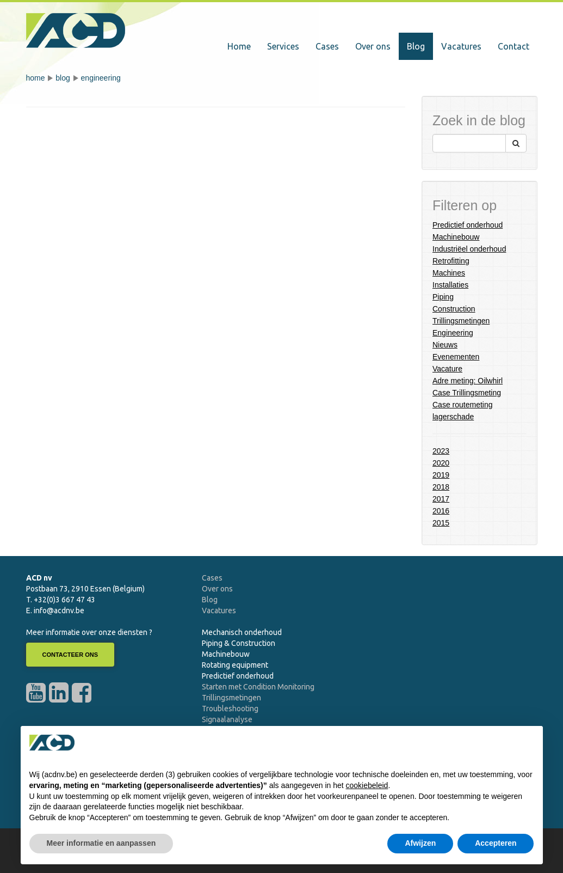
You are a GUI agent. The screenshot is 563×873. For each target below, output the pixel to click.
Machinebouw (455, 237)
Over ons (373, 46)
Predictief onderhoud (467, 225)
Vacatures (461, 46)
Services (283, 46)
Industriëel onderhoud (469, 249)
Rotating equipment (235, 665)
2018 (440, 487)
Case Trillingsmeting (466, 392)
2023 (440, 451)
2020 (440, 463)
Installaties (450, 284)
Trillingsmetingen (461, 320)
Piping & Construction (238, 643)
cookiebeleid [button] (367, 785)
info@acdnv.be (59, 610)
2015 (440, 522)
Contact (513, 46)
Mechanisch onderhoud (242, 632)
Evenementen (455, 356)
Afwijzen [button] (420, 843)
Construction (453, 308)
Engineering (101, 78)
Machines (448, 272)
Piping (443, 296)
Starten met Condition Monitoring (258, 686)
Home (239, 46)
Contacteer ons (70, 654)
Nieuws (444, 344)
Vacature (447, 368)
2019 (440, 475)
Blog (416, 46)
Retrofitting (450, 261)
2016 (440, 510)
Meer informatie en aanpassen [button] (101, 843)
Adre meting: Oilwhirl (467, 380)
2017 (440, 499)
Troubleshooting (230, 708)
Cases (327, 46)
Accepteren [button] (495, 843)
